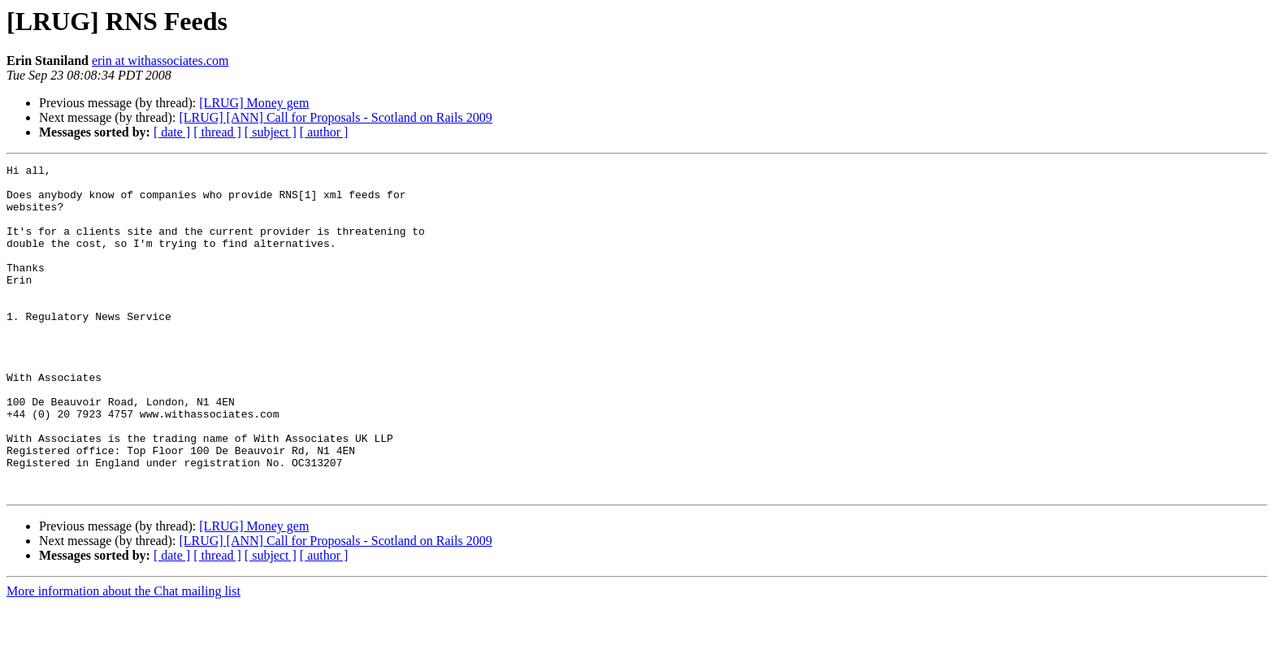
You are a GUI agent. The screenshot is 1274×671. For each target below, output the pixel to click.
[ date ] (172, 132)
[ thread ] (217, 132)
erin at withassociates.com (160, 60)
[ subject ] (271, 132)
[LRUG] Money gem (254, 103)
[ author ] (324, 132)
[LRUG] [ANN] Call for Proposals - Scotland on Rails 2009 (335, 117)
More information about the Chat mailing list (123, 657)
